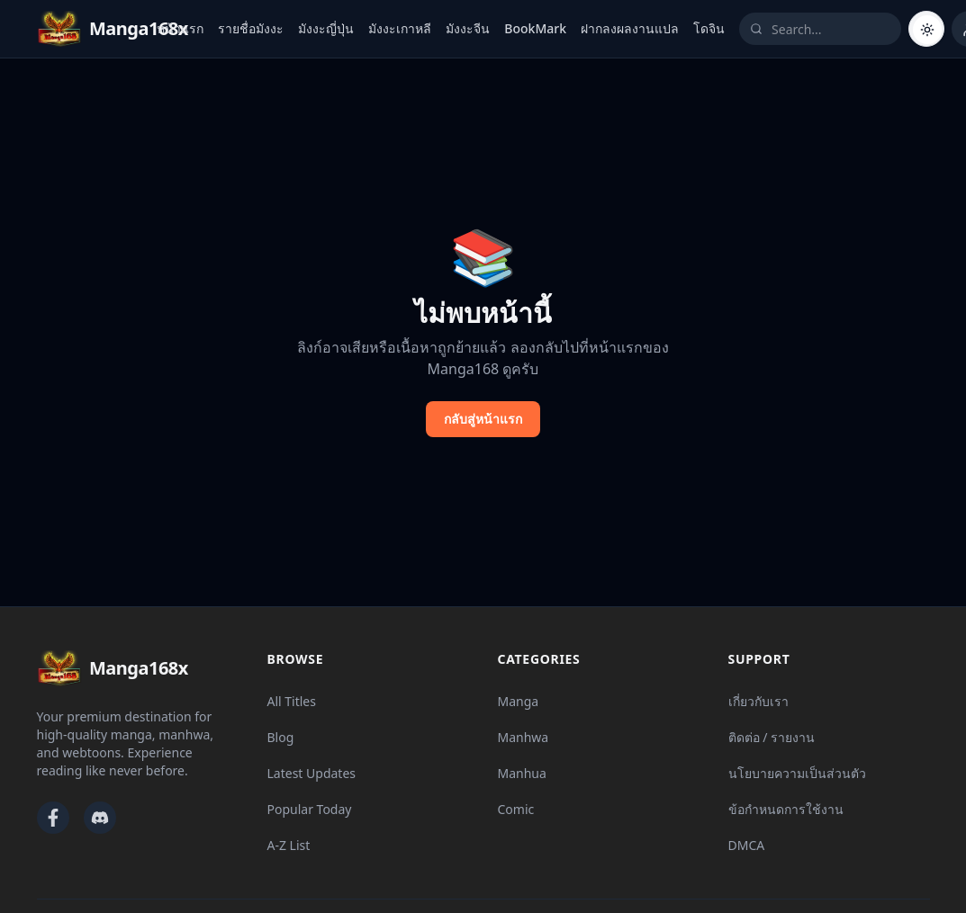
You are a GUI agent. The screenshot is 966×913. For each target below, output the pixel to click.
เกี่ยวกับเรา (758, 701)
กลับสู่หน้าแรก (483, 418)
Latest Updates (312, 773)
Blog (280, 737)
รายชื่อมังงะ (251, 28)
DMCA (746, 845)
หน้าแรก (180, 28)
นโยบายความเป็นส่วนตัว (797, 773)
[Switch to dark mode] (926, 29)
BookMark (535, 28)
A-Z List (289, 845)
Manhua (522, 773)
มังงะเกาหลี (399, 28)
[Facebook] (53, 817)
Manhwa (523, 737)
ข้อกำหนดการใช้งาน (786, 809)
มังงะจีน (468, 28)
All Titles (291, 701)
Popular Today (309, 809)
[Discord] (100, 817)
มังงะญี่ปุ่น (326, 28)
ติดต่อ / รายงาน (772, 737)
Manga (518, 701)
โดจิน (709, 28)
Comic (516, 809)
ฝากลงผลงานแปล (630, 28)
